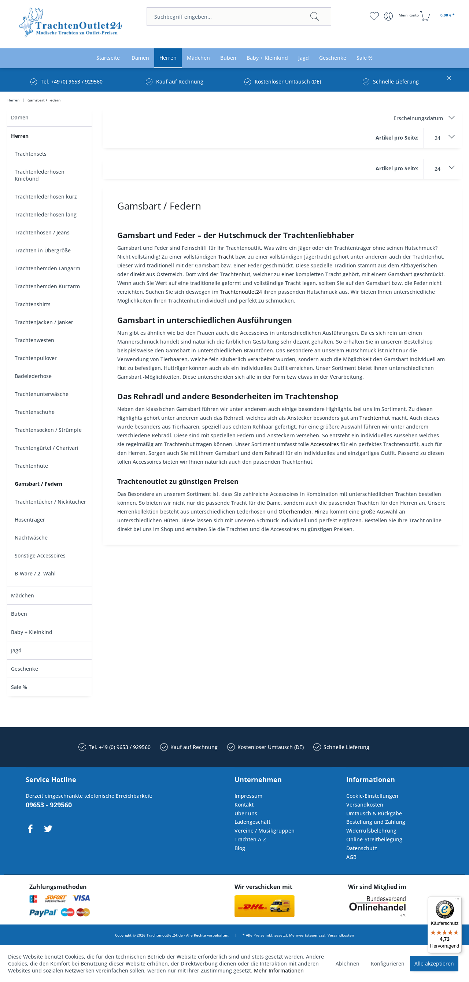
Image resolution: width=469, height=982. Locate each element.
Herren (20, 135)
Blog (239, 848)
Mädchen (22, 595)
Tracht (226, 256)
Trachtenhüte (31, 465)
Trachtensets (31, 153)
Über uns (245, 813)
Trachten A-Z (250, 839)
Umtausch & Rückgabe (374, 813)
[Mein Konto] (402, 16)
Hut (121, 367)
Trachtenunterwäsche (42, 393)
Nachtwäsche (31, 537)
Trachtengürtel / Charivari (46, 447)
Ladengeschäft (252, 821)
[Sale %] (364, 58)
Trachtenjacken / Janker (44, 322)
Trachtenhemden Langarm (47, 268)
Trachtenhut (374, 417)
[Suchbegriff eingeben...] (239, 16)
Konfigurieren (388, 963)
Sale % (19, 686)
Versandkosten (364, 804)
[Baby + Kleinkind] (267, 58)
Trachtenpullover (36, 358)
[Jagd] (303, 58)
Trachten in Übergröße (43, 250)
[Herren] (168, 58)
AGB (351, 856)
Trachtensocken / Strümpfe (48, 429)
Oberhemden (294, 511)
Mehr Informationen (279, 970)
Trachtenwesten (34, 340)
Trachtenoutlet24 (241, 291)
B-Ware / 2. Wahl (35, 573)
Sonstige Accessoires (40, 555)
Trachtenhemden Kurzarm (47, 286)
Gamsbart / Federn (38, 483)
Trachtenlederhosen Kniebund (39, 175)
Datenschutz (361, 848)
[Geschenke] (332, 58)
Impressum (248, 795)
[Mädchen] (198, 58)
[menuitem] (239, 16)
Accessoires (324, 444)
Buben (19, 613)
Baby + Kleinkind (31, 632)
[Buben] (228, 58)
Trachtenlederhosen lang (46, 214)
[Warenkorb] (438, 16)
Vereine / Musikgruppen (264, 830)
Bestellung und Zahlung (375, 821)
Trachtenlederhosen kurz (46, 196)
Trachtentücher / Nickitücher (50, 501)
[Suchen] (314, 16)
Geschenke (24, 668)
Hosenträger (30, 519)
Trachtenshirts (33, 304)
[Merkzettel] (374, 16)
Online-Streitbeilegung (374, 839)
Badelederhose (33, 376)
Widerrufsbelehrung (371, 830)
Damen (20, 117)
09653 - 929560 (49, 804)
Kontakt (244, 804)
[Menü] (457, 900)
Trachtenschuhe (35, 411)
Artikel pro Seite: (397, 137)
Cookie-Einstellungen (372, 795)
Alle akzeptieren (434, 963)
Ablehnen (347, 963)
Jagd (16, 650)
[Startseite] (108, 58)
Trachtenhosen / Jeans (42, 232)
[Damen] (140, 58)
